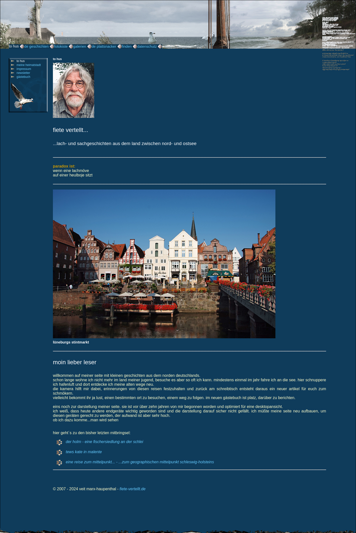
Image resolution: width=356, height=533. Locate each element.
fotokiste (61, 46)
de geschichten (36, 46)
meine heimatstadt (29, 65)
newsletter (23, 73)
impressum (24, 69)
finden (127, 46)
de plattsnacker (104, 46)
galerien (79, 46)
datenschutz (147, 46)
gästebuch (23, 77)
